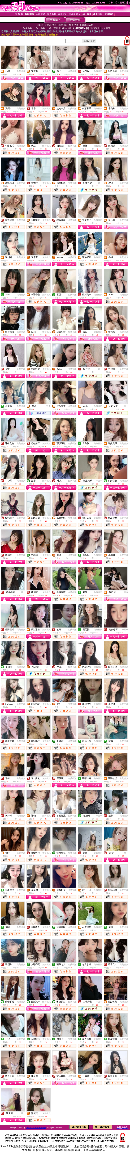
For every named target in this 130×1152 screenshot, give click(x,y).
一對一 (99, 183)
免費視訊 (21, 71)
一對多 (47, 406)
